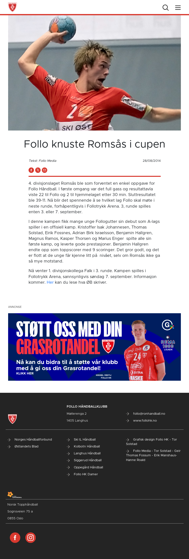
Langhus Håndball (84, 453)
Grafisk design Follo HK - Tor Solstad (151, 442)
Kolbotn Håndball (83, 446)
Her (50, 282)
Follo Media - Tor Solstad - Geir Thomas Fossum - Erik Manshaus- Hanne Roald (153, 455)
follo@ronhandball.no (145, 413)
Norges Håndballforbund (29, 439)
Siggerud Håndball (84, 460)
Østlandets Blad (22, 446)
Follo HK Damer (82, 474)
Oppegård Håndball (85, 467)
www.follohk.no (141, 420)
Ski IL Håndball (81, 439)
